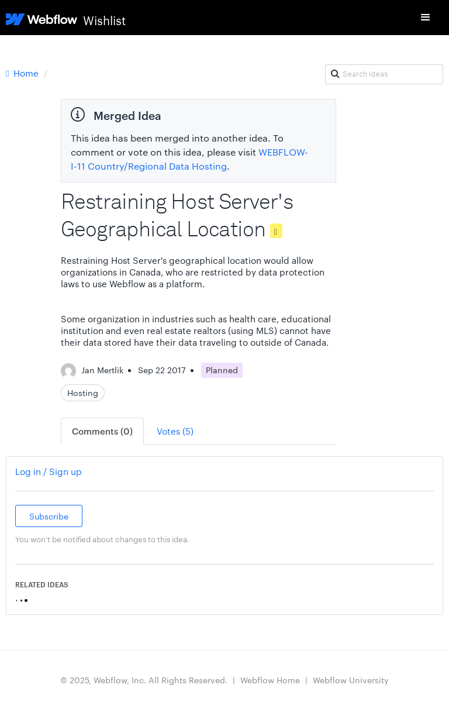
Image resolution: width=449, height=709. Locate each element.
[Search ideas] (384, 74)
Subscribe (48, 516)
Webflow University (351, 680)
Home (23, 73)
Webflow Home (270, 680)
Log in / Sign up (48, 471)
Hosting (82, 392)
